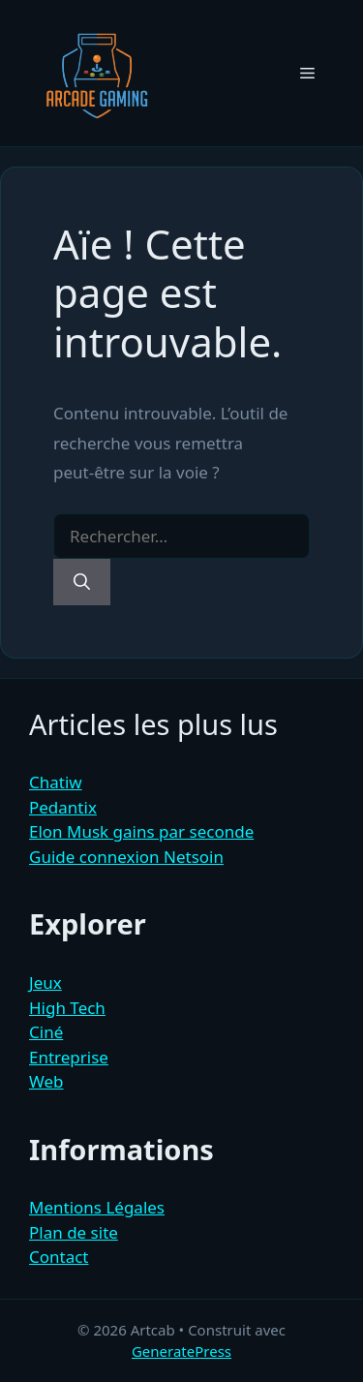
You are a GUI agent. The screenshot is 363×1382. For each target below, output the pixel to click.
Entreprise (68, 1057)
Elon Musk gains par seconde (141, 831)
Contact (59, 1256)
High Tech (67, 1008)
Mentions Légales (97, 1207)
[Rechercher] (81, 582)
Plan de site (73, 1232)
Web (46, 1081)
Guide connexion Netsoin (126, 856)
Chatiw (55, 782)
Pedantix (63, 807)
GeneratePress (181, 1351)
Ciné (46, 1032)
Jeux (45, 982)
